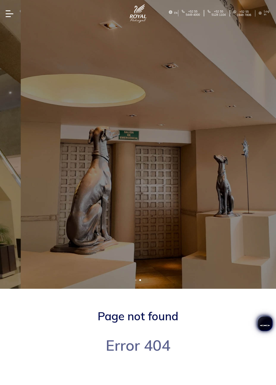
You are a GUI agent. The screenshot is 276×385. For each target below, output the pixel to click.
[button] (136, 280)
